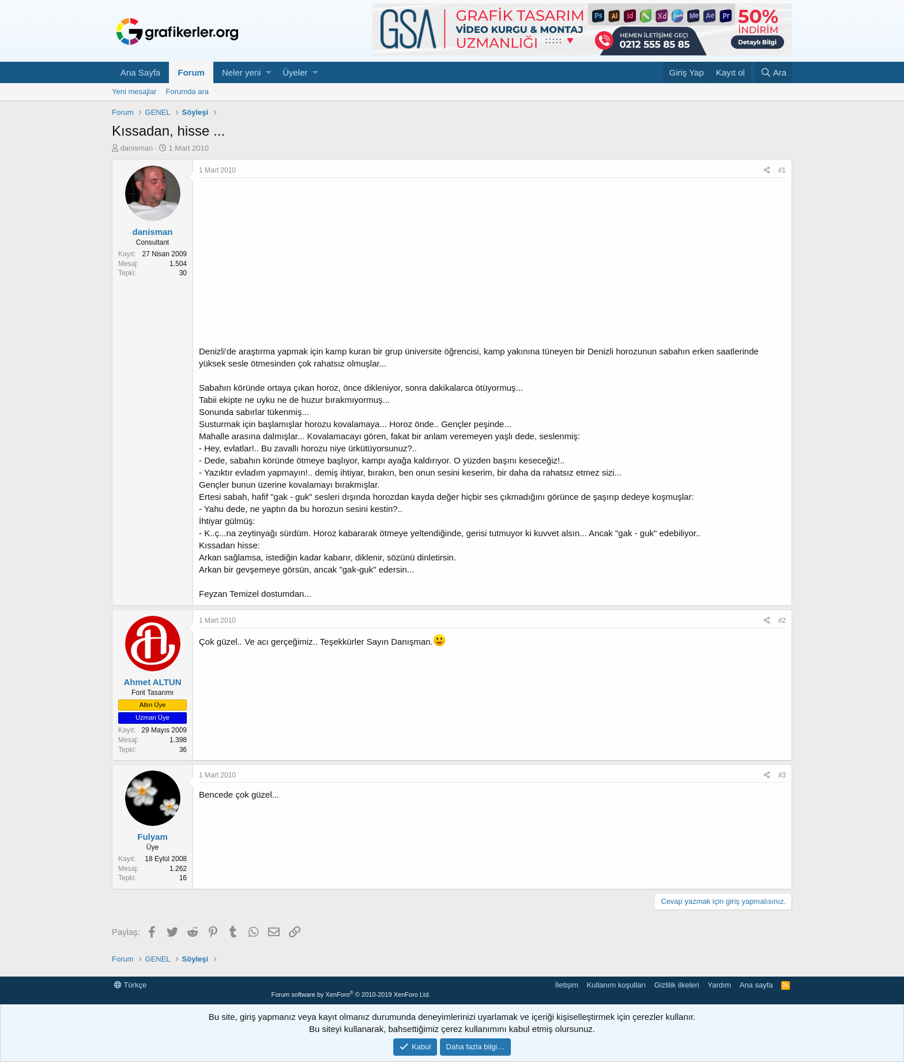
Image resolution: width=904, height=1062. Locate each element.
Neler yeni (241, 72)
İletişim (566, 985)
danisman (136, 148)
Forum (191, 72)
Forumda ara (187, 91)
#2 (782, 620)
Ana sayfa (756, 985)
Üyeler (294, 72)
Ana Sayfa (140, 72)
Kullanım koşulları (616, 985)
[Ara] (773, 72)
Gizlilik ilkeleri (676, 985)
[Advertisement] (492, 264)
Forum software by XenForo (350, 994)
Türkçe (130, 985)
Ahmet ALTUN (153, 682)
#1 (782, 170)
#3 (782, 775)
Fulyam (152, 837)
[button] (268, 72)
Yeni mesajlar (134, 91)
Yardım (719, 985)
